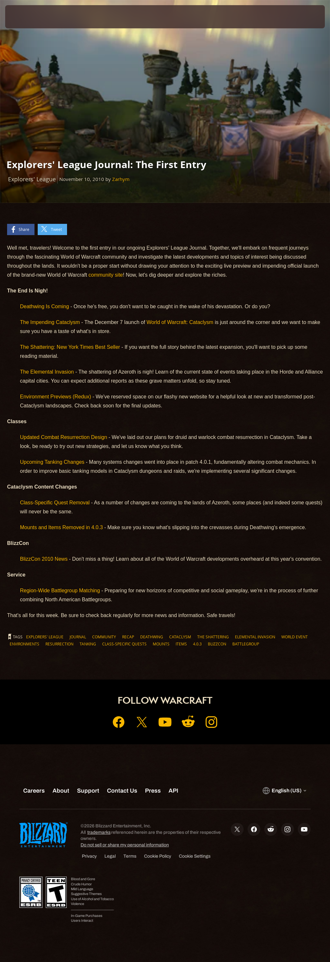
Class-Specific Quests (124, 643)
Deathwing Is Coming (44, 306)
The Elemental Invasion (47, 372)
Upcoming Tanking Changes (52, 462)
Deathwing (151, 636)
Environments (24, 643)
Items (181, 643)
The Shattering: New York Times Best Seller (70, 347)
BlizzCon (217, 643)
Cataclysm (180, 636)
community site (106, 275)
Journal (78, 636)
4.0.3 (197, 643)
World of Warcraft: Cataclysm (180, 322)
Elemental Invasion (255, 636)
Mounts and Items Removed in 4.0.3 (61, 527)
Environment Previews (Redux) (55, 396)
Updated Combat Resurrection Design (63, 437)
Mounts (161, 643)
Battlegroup (245, 643)
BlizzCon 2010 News (44, 559)
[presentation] (24, 16)
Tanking (88, 643)
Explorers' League (44, 636)
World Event (294, 636)
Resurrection (59, 643)
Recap (128, 636)
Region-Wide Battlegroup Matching (60, 590)
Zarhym (121, 179)
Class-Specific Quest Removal (55, 502)
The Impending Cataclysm (50, 322)
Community (104, 636)
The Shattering (213, 636)
